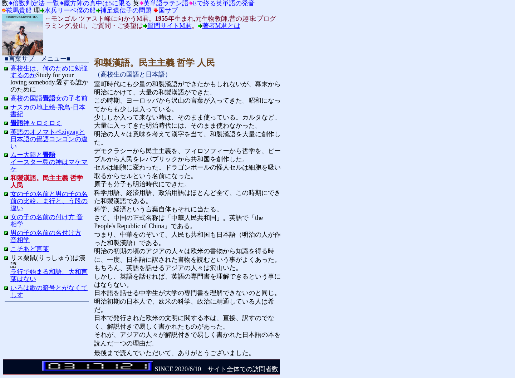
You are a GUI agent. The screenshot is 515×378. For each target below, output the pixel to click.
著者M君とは (221, 25)
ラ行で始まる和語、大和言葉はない (49, 275)
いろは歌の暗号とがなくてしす (49, 291)
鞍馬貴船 (19, 10)
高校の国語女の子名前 (49, 98)
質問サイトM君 (169, 25)
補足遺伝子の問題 (126, 10)
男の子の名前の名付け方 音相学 (45, 236)
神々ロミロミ (36, 123)
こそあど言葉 (29, 248)
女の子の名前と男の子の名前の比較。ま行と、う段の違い (49, 201)
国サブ (168, 10)
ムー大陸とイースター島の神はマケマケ (49, 162)
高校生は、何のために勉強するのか (49, 72)
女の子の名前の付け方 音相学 (46, 220)
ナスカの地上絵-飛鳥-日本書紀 (47, 111)
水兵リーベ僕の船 (70, 10)
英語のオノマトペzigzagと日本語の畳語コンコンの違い (49, 139)
